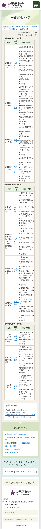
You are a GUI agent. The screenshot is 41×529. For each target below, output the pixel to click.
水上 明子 (8, 471)
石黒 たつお (16, 241)
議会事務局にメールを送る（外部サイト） (19, 519)
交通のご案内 (9, 512)
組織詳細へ (21, 410)
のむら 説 (15, 209)
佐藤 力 (31, 471)
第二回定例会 (13, 29)
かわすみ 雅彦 (16, 105)
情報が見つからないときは (18, 482)
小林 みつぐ (16, 65)
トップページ (16, 26)
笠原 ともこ (16, 271)
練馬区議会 (25, 26)
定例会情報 (34, 26)
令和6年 (4, 29)
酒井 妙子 (20, 471)
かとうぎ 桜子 (16, 338)
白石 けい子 (16, 169)
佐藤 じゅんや (16, 304)
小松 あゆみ (16, 360)
